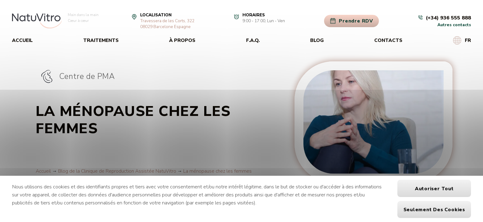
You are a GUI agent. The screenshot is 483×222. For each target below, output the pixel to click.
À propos (182, 40)
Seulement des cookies (434, 209)
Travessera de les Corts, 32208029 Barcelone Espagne (167, 24)
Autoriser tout (434, 188)
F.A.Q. (253, 40)
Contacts (388, 40)
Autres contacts (454, 25)
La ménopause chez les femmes (217, 171)
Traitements (101, 40)
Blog (317, 40)
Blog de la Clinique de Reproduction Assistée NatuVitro (117, 171)
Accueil (22, 40)
